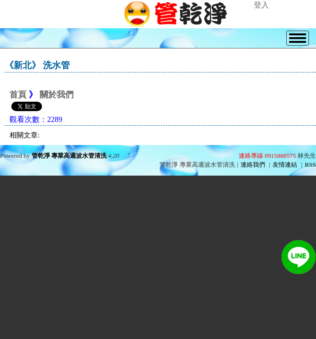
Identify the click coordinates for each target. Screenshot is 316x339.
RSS (310, 164)
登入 (261, 5)
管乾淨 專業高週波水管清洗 (69, 155)
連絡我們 (253, 164)
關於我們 (57, 94)
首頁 (17, 94)
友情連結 (285, 164)
